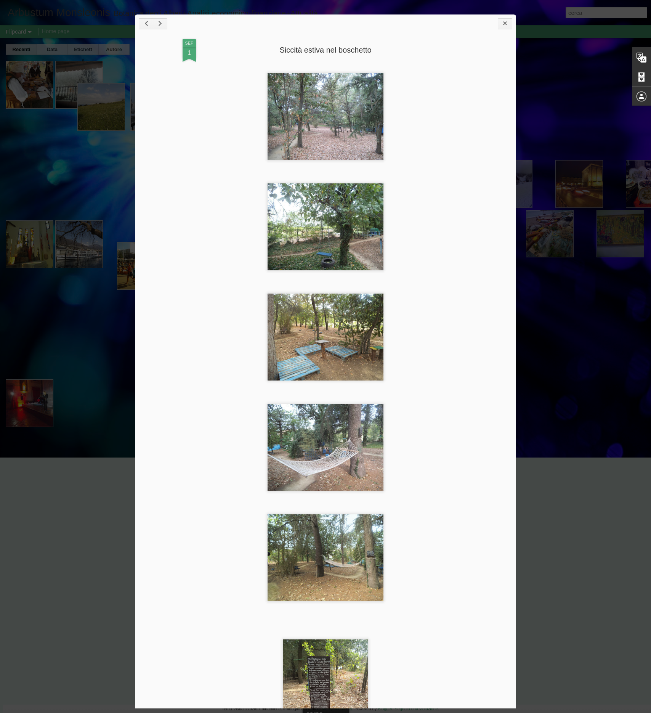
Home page (55, 31)
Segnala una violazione (416, 709)
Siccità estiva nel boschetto (325, 50)
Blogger (385, 709)
